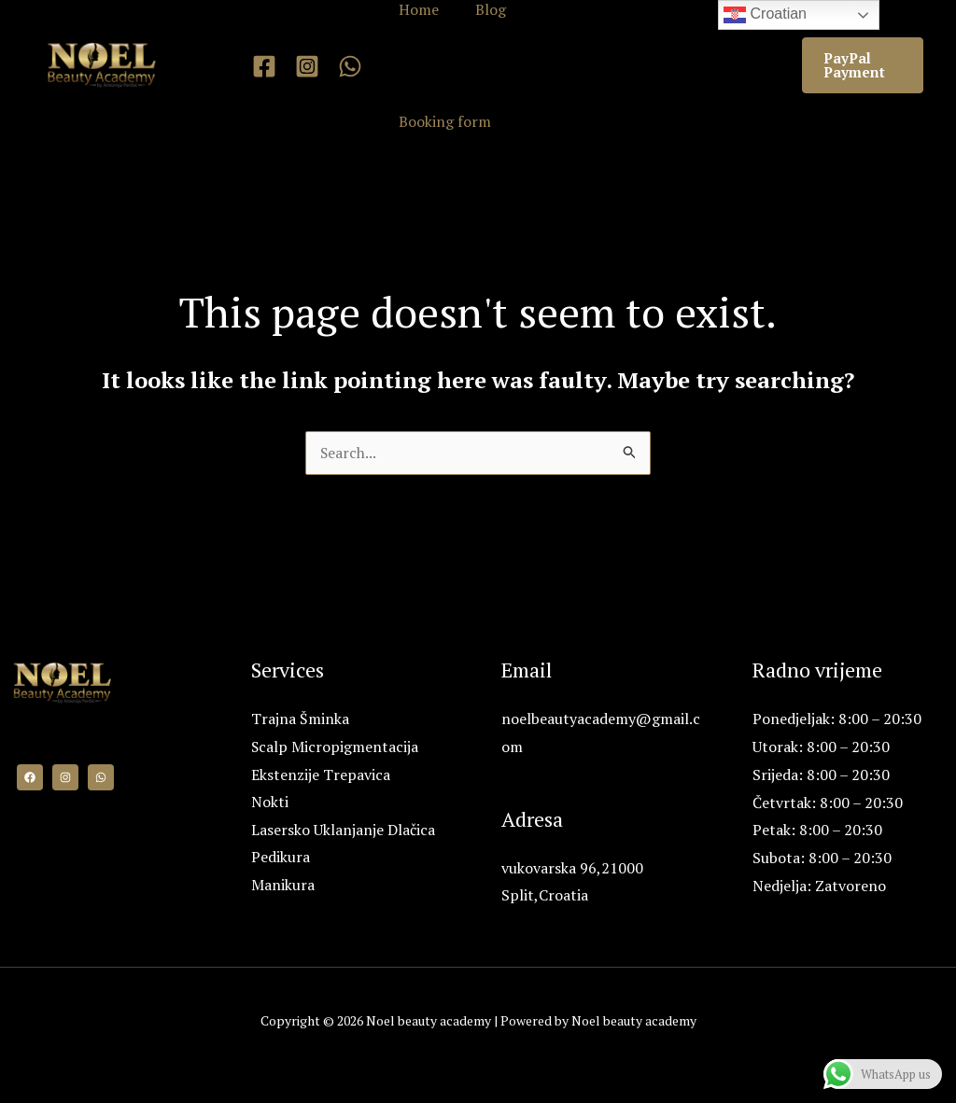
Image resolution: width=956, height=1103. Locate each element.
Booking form (442, 121)
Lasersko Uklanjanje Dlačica (343, 830)
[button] (860, 65)
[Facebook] (264, 66)
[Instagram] (307, 66)
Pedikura (280, 858)
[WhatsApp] (350, 66)
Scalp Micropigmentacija (335, 747)
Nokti (269, 803)
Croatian (765, 15)
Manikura (283, 886)
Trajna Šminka (300, 719)
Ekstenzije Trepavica (320, 775)
